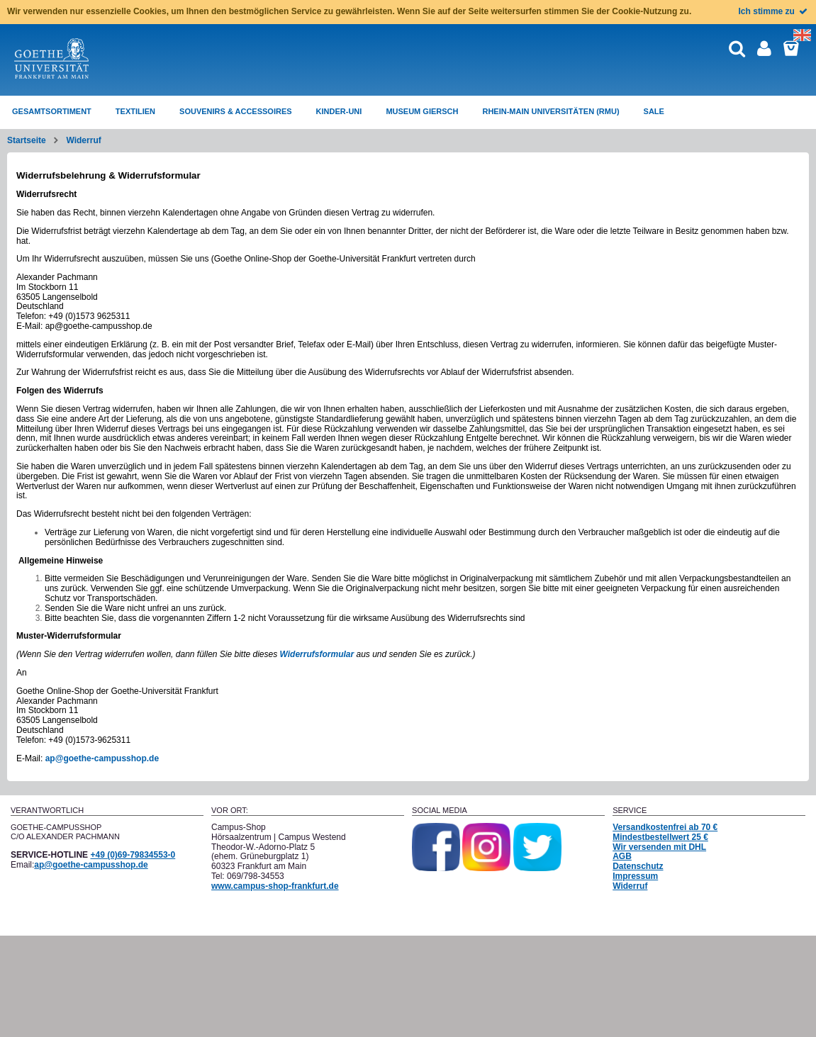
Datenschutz (638, 866)
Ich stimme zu (774, 11)
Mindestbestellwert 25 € (660, 837)
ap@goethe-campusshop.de (102, 758)
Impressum (635, 876)
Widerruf (83, 140)
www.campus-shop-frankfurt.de (275, 886)
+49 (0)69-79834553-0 (132, 855)
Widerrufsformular (317, 654)
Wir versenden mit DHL (659, 847)
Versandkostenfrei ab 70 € (665, 827)
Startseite (26, 140)
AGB (622, 856)
